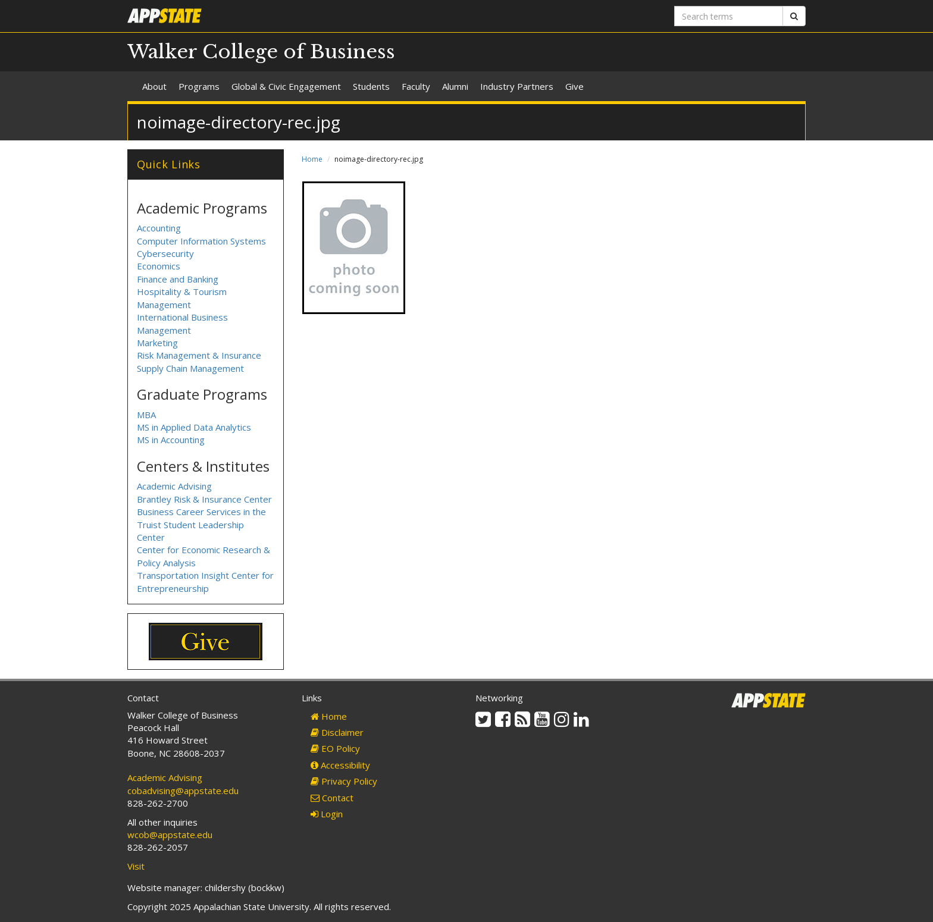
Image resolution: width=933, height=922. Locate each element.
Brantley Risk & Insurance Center (204, 499)
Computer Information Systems (201, 241)
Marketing (157, 343)
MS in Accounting (171, 440)
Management (164, 330)
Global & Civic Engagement (286, 86)
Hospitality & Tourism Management (182, 298)
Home (312, 159)
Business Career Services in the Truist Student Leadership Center (201, 524)
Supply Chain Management (190, 368)
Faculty (416, 86)
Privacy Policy (344, 781)
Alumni (455, 86)
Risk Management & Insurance (199, 355)
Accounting (159, 228)
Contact (332, 798)
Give (574, 86)
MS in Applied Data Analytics (194, 427)
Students (371, 86)
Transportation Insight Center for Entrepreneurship (205, 581)
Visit (136, 866)
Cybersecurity (165, 253)
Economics (158, 266)
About (154, 86)
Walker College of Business (261, 52)
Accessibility (340, 765)
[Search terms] (728, 16)
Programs (199, 86)
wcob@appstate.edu (169, 835)
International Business (182, 317)
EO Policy (335, 748)
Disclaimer (337, 732)
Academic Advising (174, 486)
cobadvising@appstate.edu (183, 790)
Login (327, 814)
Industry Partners (516, 86)
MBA (146, 415)
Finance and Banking (177, 279)
